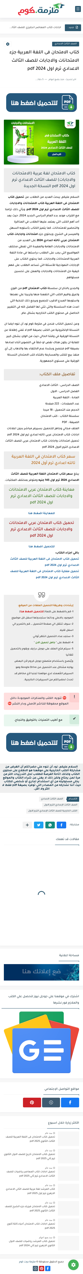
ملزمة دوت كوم (27, 1262)
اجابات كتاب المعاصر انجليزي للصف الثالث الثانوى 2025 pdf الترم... (35, 27)
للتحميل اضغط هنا (42, 546)
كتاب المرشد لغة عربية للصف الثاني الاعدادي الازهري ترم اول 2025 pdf (30, 1191)
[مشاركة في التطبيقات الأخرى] (27, 825)
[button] (61, 825)
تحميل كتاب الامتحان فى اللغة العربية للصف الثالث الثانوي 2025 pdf (30, 1139)
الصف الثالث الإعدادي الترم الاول (60, 805)
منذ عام (48, 1133)
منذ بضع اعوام (45, 1237)
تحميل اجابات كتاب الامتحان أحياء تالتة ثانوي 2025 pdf (31, 1226)
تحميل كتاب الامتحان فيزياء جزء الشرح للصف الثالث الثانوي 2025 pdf (30, 1208)
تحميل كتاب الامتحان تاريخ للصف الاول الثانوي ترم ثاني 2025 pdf (29, 1156)
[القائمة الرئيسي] (78, 9)
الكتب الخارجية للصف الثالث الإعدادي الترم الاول (52, 811)
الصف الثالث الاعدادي (66, 44)
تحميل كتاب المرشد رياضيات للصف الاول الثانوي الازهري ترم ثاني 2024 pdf (32, 1243)
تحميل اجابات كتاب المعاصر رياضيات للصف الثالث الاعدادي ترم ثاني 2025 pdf (30, 1174)
